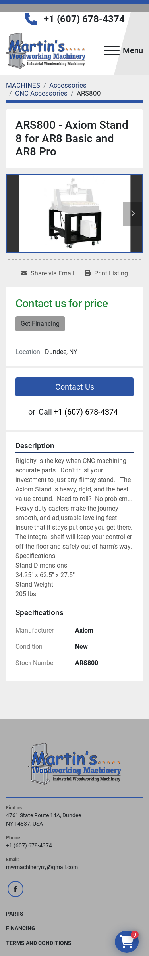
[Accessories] (68, 85)
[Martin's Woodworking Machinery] (74, 763)
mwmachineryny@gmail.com (42, 867)
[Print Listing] (106, 273)
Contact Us (74, 387)
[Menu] (112, 50)
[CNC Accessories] (41, 93)
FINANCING (20, 928)
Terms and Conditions (39, 943)
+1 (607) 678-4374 (84, 19)
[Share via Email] (47, 273)
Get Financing (40, 323)
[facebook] (15, 889)
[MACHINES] (23, 85)
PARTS (14, 913)
